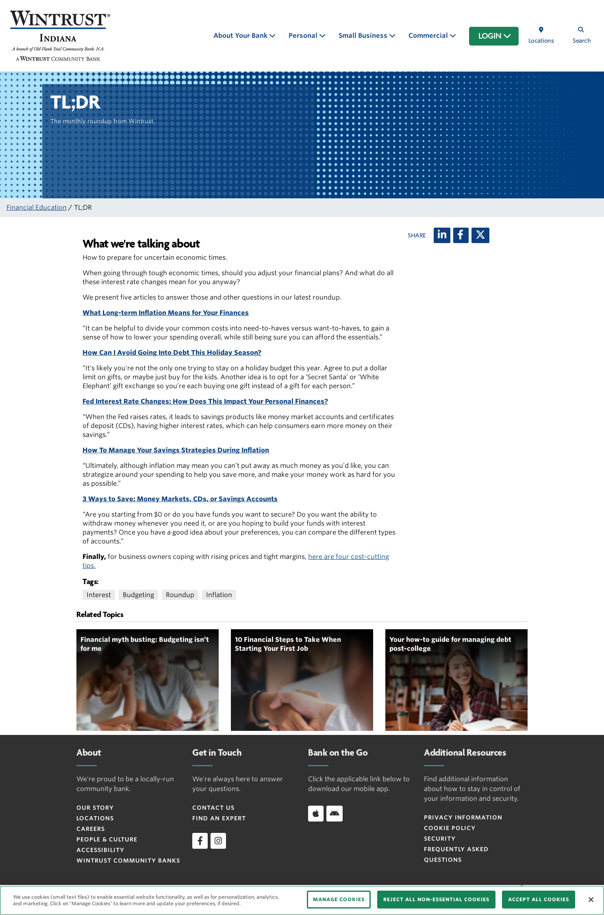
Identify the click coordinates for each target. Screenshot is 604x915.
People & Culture (106, 839)
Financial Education (37, 207)
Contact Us (213, 807)
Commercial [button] (429, 35)
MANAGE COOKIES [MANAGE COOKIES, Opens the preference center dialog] (339, 899)
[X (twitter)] (480, 235)
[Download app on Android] (334, 813)
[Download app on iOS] (316, 813)
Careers (90, 829)
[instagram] (218, 840)
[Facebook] (461, 235)
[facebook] (200, 840)
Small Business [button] (364, 35)
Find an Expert (219, 818)
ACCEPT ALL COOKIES (538, 899)
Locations (95, 818)
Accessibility (100, 850)
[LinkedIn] (442, 235)
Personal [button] (304, 35)
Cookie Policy (450, 828)
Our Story (95, 807)
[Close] (591, 899)
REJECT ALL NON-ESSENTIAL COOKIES (436, 899)
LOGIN (494, 36)
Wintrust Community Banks (128, 860)
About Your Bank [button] (241, 35)
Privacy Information (463, 817)
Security (440, 838)
